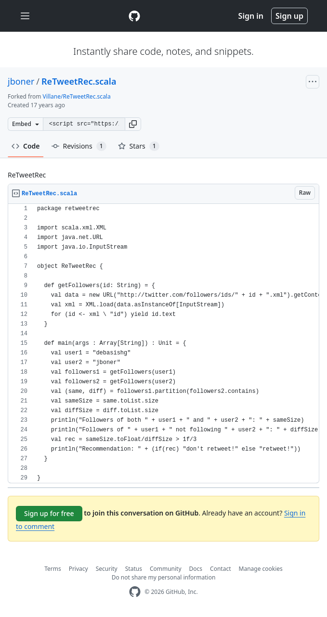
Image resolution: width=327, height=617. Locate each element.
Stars (138, 146)
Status (133, 569)
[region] (163, 343)
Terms (52, 569)
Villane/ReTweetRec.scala (77, 96)
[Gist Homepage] (134, 16)
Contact (220, 569)
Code (26, 146)
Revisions (79, 146)
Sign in (250, 16)
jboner (21, 81)
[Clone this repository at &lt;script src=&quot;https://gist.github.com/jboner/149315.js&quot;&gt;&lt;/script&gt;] (84, 124)
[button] (133, 124)
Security (107, 569)
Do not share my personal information (164, 577)
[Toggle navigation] (25, 16)
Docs (196, 569)
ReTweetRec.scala (78, 81)
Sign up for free (49, 513)
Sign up (289, 16)
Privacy (78, 569)
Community (166, 569)
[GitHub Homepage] (135, 592)
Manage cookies (261, 569)
